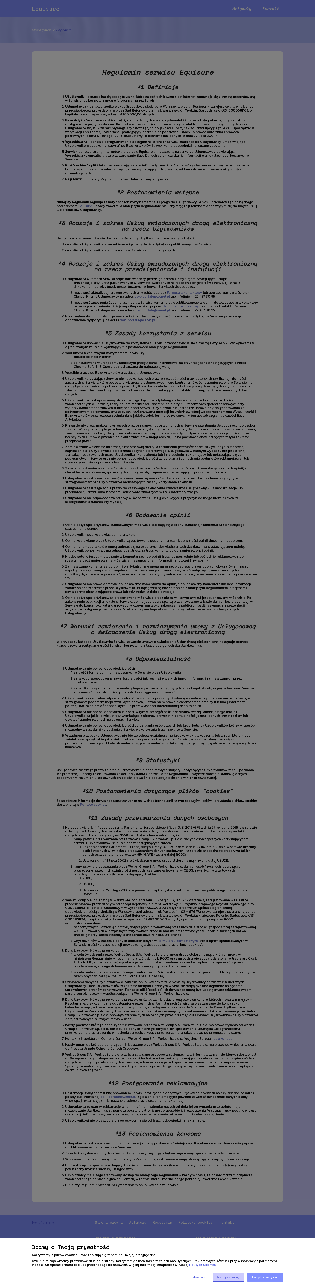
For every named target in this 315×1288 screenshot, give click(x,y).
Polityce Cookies (202, 1264)
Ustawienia (198, 1277)
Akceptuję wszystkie (265, 1277)
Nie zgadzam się (228, 1277)
